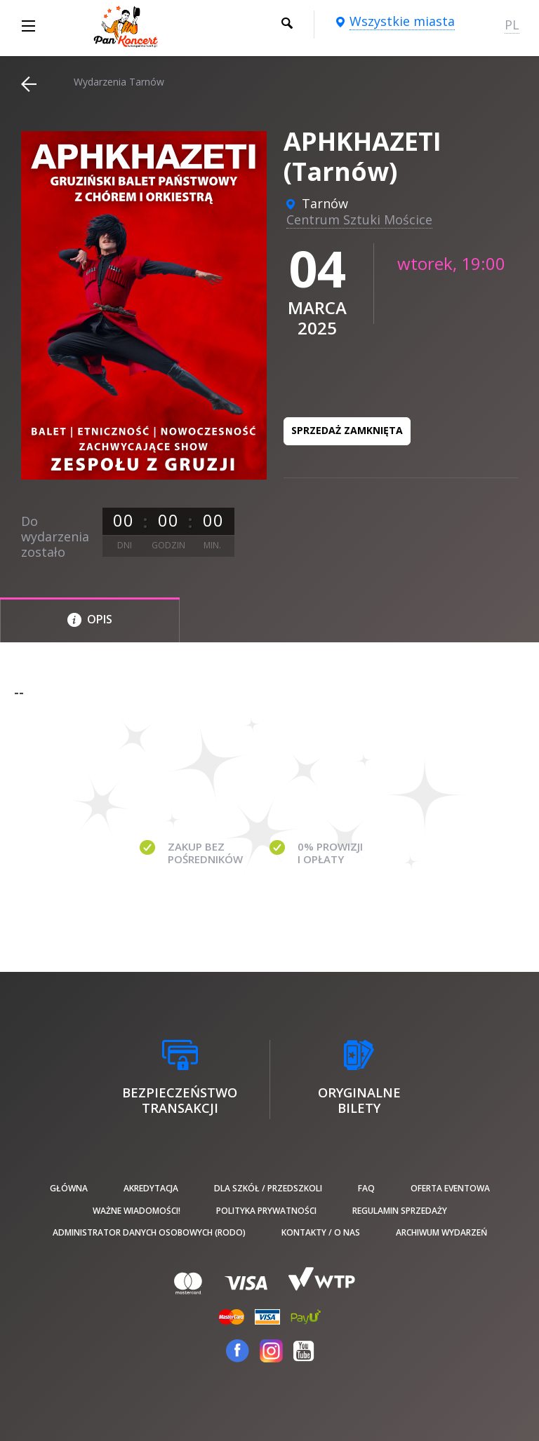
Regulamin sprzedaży (399, 1211)
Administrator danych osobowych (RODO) (149, 1232)
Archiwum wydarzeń (441, 1232)
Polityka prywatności (266, 1211)
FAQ (366, 1188)
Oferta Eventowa (450, 1188)
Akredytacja (151, 1188)
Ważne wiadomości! (136, 1211)
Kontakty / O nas (320, 1232)
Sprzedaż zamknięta (347, 430)
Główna (69, 1188)
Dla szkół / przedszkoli (268, 1188)
